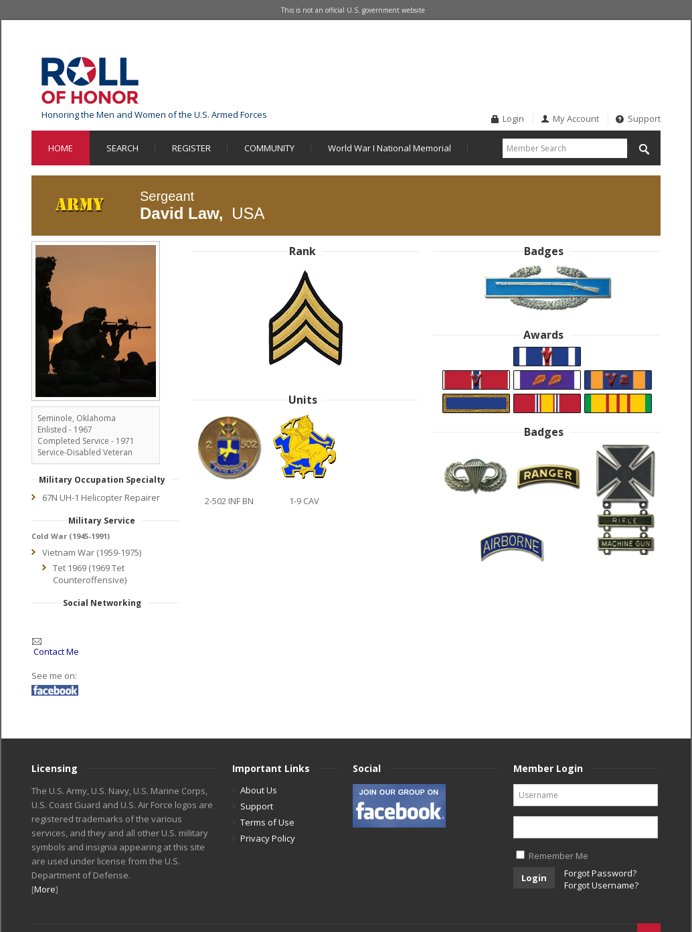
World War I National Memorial (389, 148)
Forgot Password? (600, 873)
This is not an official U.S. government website (353, 10)
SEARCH (122, 148)
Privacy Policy (267, 838)
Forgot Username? (601, 885)
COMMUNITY (269, 148)
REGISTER (191, 148)
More (45, 889)
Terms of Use (267, 822)
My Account (576, 118)
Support (644, 118)
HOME (60, 148)
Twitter (651, 56)
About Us (258, 790)
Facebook (629, 56)
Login (513, 118)
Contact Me (56, 651)
